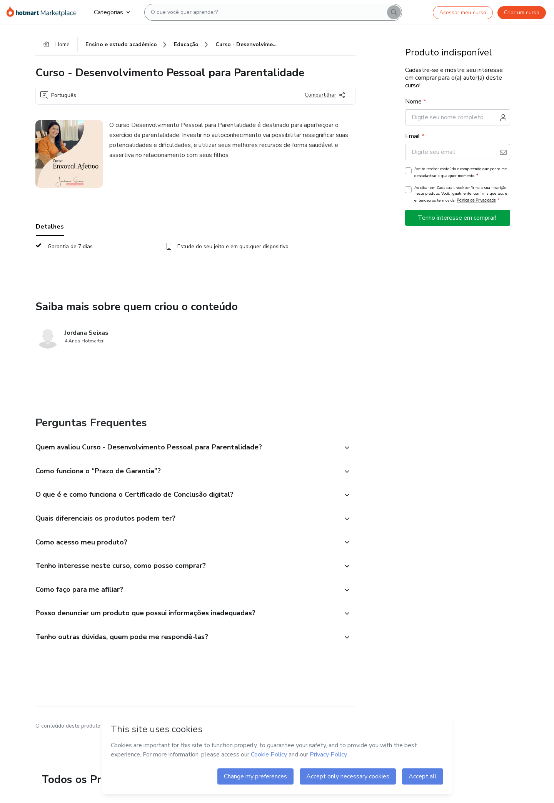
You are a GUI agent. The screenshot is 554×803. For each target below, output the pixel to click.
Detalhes (50, 226)
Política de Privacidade (476, 200)
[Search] (394, 12)
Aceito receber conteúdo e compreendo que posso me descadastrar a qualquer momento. (460, 172)
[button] (187, 448)
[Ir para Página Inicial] (44, 12)
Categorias (112, 12)
